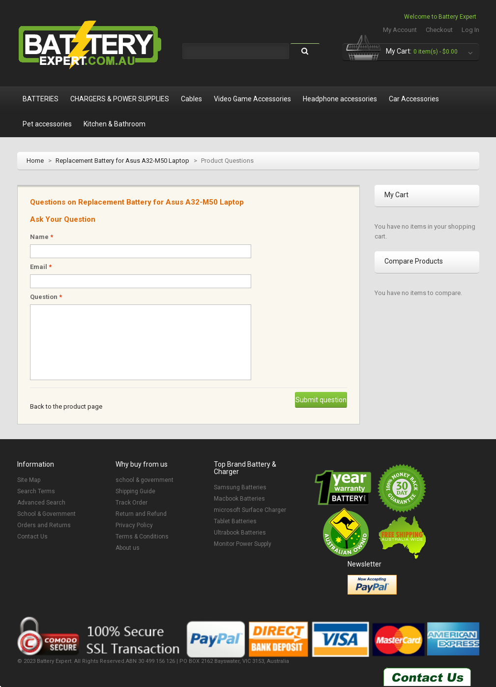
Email (41, 266)
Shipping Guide (135, 491)
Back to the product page (66, 406)
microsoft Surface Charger (250, 510)
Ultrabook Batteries (240, 532)
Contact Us (32, 536)
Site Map (28, 480)
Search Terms (36, 491)
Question (46, 296)
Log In (470, 29)
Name (41, 236)
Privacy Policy (134, 525)
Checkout (439, 29)
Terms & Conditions (142, 536)
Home (35, 160)
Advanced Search (41, 502)
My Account (400, 29)
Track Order (131, 502)
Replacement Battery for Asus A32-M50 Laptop (122, 160)
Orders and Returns (44, 525)
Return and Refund (141, 513)
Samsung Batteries (240, 487)
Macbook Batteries (239, 498)
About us (128, 547)
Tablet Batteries (235, 521)
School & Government (46, 513)
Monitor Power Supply (242, 543)
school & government (145, 480)
